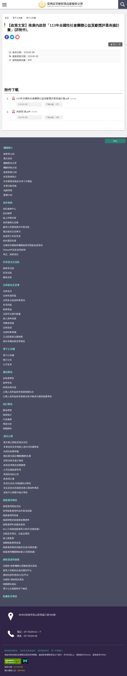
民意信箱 (7, 272)
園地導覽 (7, 410)
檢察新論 (7, 309)
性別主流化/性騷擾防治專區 (17, 483)
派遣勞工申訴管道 (12, 236)
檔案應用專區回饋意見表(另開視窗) (20, 547)
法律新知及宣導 (11, 285)
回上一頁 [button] (117, 44)
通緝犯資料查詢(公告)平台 (15, 575)
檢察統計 (7, 414)
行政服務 (7, 419)
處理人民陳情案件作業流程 (16, 227)
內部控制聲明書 (11, 451)
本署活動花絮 (10, 185)
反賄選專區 (8, 378)
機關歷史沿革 (10, 163)
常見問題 (7, 304)
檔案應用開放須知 (12, 506)
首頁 (7, 18)
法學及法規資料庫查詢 (14, 300)
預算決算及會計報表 (13, 460)
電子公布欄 (17, 18)
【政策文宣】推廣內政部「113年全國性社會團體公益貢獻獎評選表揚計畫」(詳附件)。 (63, 27)
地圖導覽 (7, 190)
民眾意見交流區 (11, 262)
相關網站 (7, 428)
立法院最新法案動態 (13, 336)
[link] (7, 37)
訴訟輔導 (7, 213)
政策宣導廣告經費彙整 (14, 465)
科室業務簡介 (10, 176)
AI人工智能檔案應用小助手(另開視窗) (21, 529)
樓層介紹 (7, 195)
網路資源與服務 (11, 559)
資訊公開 (8, 436)
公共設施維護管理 (12, 469)
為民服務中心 (9, 208)
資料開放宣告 (43, 650)
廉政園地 (7, 372)
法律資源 (7, 327)
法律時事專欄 (9, 332)
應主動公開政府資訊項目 (15, 442)
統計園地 (7, 404)
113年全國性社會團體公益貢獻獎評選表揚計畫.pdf (46, 98)
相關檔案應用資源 (12, 542)
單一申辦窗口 (57, 650)
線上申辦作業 (9, 217)
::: (2, 2)
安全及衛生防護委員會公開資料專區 (21, 487)
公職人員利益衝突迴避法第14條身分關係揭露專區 (27, 396)
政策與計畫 (8, 478)
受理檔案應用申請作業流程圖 (17, 510)
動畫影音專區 (10, 596)
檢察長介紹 (8, 153)
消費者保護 (8, 323)
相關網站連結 (9, 584)
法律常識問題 (9, 295)
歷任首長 (7, 158)
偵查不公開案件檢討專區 (15, 492)
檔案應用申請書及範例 (14, 524)
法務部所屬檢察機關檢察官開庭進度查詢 (23, 245)
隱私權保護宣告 (11, 650)
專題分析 (7, 423)
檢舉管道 (7, 382)
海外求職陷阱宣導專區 (14, 341)
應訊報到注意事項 (12, 231)
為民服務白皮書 (10, 222)
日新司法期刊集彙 (12, 313)
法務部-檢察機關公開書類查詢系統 (20, 565)
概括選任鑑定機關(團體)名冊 (17, 456)
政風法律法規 (9, 387)
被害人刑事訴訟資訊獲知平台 (17, 570)
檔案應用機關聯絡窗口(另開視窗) (19, 551)
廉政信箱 (7, 277)
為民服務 (7, 202)
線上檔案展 (8, 538)
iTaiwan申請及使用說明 (14, 249)
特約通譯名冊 (9, 240)
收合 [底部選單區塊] (115, 141)
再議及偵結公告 (11, 474)
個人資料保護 (9, 318)
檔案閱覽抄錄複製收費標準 (16, 520)
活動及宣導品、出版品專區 (16, 533)
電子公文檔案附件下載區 (15, 588)
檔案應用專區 (10, 500)
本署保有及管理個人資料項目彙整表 (21, 446)
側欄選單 (4, 4)
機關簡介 (8, 147)
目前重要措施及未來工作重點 (17, 181)
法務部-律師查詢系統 (13, 579)
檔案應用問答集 (10, 515)
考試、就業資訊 (10, 254)
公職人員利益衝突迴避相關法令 (18, 391)
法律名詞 (7, 291)
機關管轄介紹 (10, 167)
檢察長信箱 (8, 268)
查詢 (122, 4)
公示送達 (7, 364)
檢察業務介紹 (10, 172)
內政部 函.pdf (26, 111)
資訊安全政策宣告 (27, 650)
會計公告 (7, 359)
